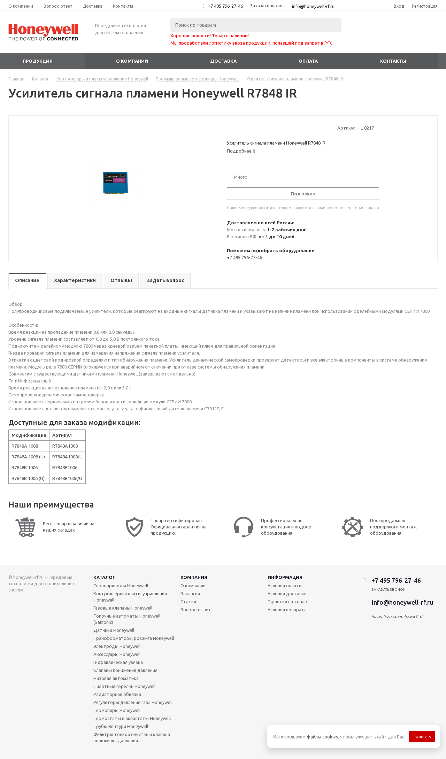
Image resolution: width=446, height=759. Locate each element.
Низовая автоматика (116, 678)
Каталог (104, 577)
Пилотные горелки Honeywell (124, 686)
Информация (285, 577)
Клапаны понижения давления (125, 670)
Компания (193, 577)
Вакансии (190, 593)
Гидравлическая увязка (118, 662)
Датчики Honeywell (113, 630)
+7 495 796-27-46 (225, 5)
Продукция (38, 61)
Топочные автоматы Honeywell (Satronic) (126, 619)
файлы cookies (322, 736)
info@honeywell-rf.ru (313, 6)
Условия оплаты (285, 585)
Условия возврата (287, 609)
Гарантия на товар (287, 601)
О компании (132, 61)
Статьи (188, 601)
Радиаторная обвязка (117, 694)
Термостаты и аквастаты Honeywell (132, 718)
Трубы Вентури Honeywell (120, 726)
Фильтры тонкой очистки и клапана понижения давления (131, 737)
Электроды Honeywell (116, 646)
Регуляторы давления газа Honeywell (132, 702)
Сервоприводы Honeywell (120, 585)
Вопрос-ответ (195, 609)
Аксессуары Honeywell (116, 654)
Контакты (393, 61)
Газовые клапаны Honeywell (122, 607)
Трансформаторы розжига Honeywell (133, 638)
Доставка (223, 61)
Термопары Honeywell (116, 710)
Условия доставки (287, 593)
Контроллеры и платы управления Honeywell (130, 596)
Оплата (308, 61)
